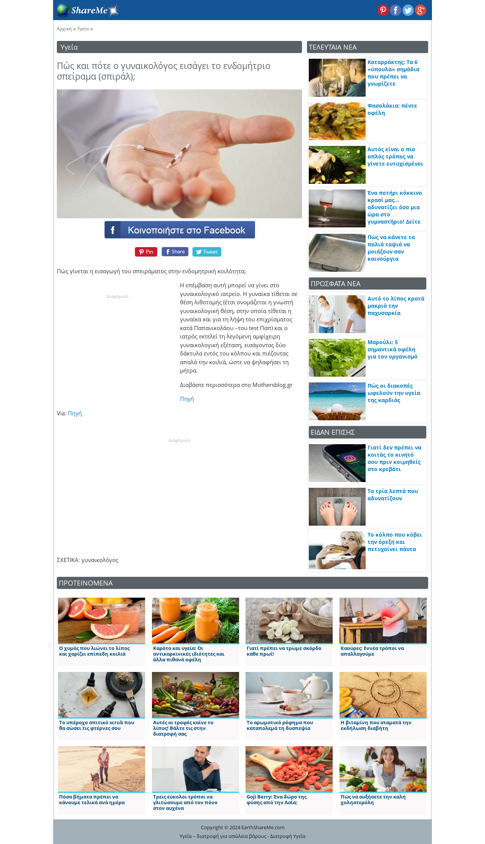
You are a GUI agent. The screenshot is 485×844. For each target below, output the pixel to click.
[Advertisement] (117, 347)
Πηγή (187, 398)
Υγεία (83, 28)
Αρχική (64, 28)
